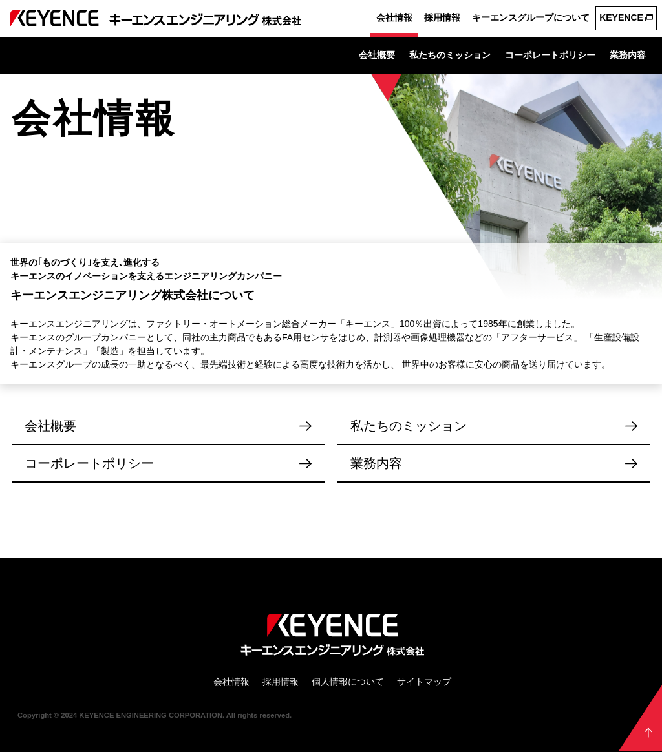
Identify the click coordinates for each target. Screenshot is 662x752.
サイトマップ (424, 681)
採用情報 (442, 17)
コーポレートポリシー (550, 55)
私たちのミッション (450, 55)
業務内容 (628, 55)
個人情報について (348, 681)
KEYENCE (621, 17)
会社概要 (377, 55)
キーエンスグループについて (531, 17)
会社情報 (394, 17)
